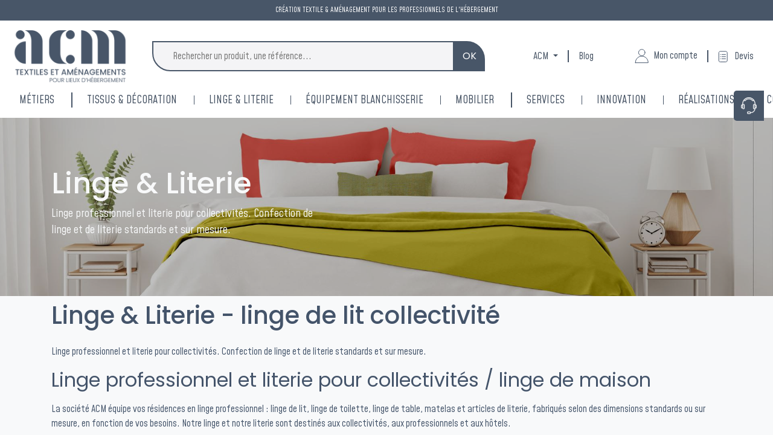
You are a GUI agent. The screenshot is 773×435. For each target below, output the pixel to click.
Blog (586, 56)
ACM (541, 56)
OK (469, 56)
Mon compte (666, 56)
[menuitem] (637, 100)
